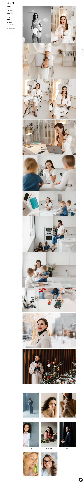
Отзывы (9, 19)
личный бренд (10, 13)
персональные (10, 14)
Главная (9, 6)
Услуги (8, 17)
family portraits (10, 10)
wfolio (11, 32)
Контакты (9, 22)
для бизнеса (9, 11)
